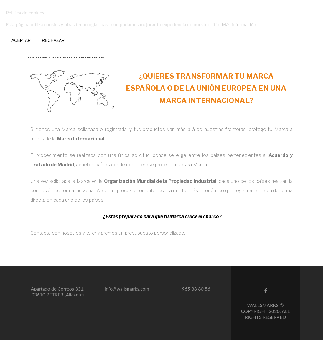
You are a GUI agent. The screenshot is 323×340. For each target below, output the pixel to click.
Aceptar (21, 40)
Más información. (239, 24)
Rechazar (53, 40)
